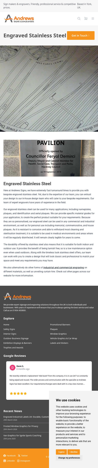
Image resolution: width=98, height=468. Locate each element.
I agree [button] (61, 452)
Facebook (9, 455)
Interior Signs (9, 333)
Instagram (23, 460)
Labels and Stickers (59, 343)
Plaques (54, 329)
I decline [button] (74, 452)
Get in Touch (81, 35)
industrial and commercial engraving (63, 267)
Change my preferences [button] (69, 458)
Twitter (23, 455)
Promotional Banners (60, 324)
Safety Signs (9, 329)
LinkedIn (9, 460)
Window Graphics (58, 333)
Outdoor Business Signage (16, 338)
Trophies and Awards (13, 347)
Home (6, 324)
